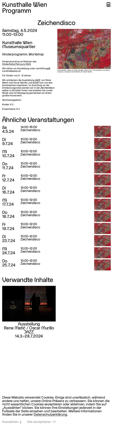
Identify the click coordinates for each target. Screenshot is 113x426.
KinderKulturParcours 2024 (16, 64)
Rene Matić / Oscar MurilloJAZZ (29, 330)
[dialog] (56, 410)
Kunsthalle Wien (24, 5)
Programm (16, 11)
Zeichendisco (30, 130)
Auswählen (10, 422)
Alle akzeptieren (39, 422)
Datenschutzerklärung (50, 414)
